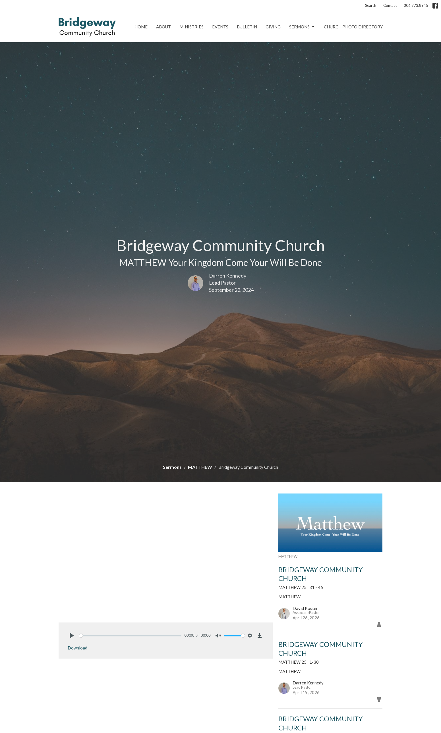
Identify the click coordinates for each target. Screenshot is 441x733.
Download (77, 647)
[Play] (71, 635)
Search (370, 5)
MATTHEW (200, 467)
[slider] (130, 635)
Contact (390, 5)
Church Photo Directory (353, 26)
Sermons (302, 27)
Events (220, 26)
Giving (273, 26)
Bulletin (247, 26)
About (163, 26)
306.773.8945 (416, 5)
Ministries (191, 26)
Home (141, 26)
